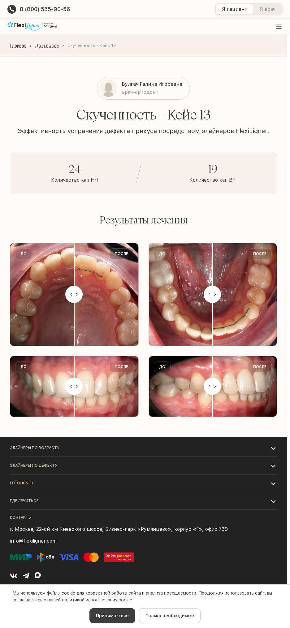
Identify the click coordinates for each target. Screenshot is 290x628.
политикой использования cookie (97, 599)
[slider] (74, 294)
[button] (143, 448)
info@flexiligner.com (33, 541)
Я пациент (234, 9)
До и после (47, 45)
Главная (18, 45)
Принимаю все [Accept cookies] (112, 615)
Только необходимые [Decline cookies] (169, 615)
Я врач (267, 9)
